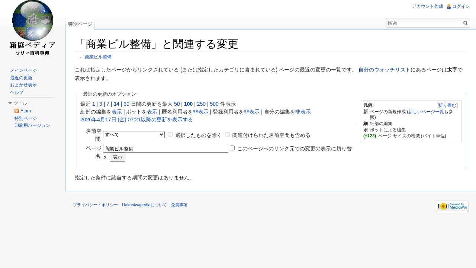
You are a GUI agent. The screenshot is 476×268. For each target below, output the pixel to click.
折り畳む (447, 105)
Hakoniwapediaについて (144, 204)
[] (447, 105)
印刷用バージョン (32, 125)
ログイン (461, 6)
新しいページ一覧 (426, 111)
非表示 (201, 112)
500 (214, 104)
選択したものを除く (198, 135)
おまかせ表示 (23, 84)
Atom (25, 111)
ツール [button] (20, 103)
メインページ (23, 70)
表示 (117, 112)
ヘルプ (16, 92)
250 (201, 104)
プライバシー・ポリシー (95, 204)
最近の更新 (21, 77)
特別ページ (80, 24)
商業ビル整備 (98, 56)
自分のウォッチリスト (384, 70)
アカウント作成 (427, 6)
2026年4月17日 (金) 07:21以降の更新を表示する (136, 119)
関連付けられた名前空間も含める (271, 135)
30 (127, 104)
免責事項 (179, 204)
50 (177, 104)
